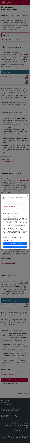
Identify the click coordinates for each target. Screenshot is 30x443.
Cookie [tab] (5, 204)
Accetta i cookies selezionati (15, 243)
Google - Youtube (16, 237)
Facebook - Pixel (8, 240)
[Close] (28, 196)
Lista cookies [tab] (7, 209)
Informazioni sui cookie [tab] (9, 206)
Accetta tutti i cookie (15, 246)
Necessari (6, 237)
